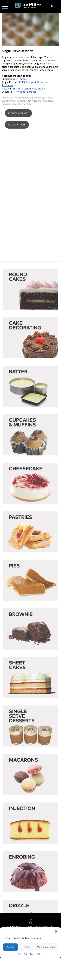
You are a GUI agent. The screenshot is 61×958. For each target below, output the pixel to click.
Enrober (31, 91)
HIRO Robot (20, 91)
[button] (56, 931)
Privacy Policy (36, 954)
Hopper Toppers (18, 78)
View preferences (46, 947)
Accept (10, 947)
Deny (26, 947)
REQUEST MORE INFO (18, 115)
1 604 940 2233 (39, 926)
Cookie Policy (23, 954)
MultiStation (23, 88)
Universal (42, 82)
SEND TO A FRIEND (17, 127)
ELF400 (22, 82)
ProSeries (7, 85)
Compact (31, 82)
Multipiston (38, 88)
